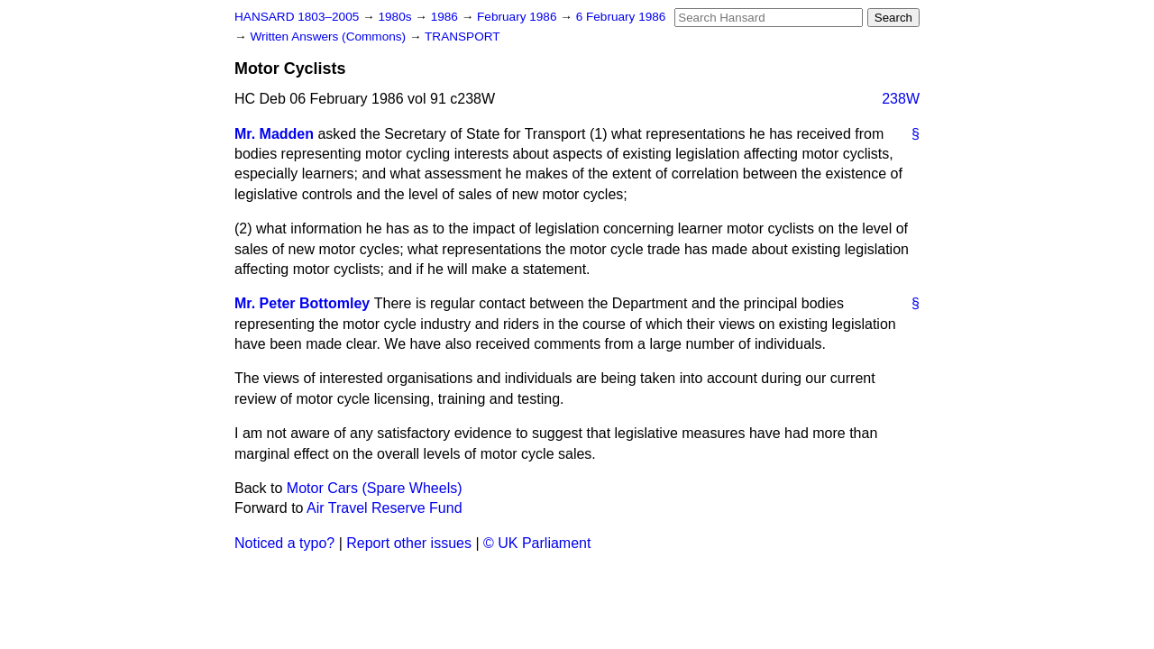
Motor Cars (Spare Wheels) (375, 488)
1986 (446, 16)
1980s (396, 16)
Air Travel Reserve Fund (385, 508)
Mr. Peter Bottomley (302, 303)
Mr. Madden (274, 134)
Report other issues (409, 543)
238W (901, 98)
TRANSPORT (462, 36)
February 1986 (518, 16)
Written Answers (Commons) (329, 36)
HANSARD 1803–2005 (296, 16)
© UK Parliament (537, 543)
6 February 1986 (621, 16)
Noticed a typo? (284, 543)
